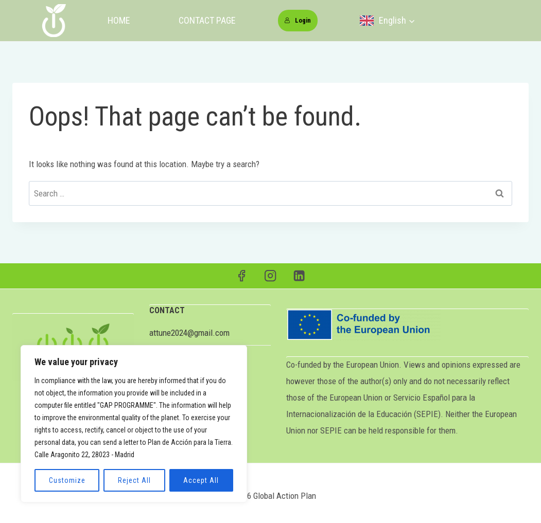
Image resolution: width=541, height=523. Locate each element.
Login (297, 20)
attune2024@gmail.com (189, 333)
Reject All (134, 480)
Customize (67, 480)
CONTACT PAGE (207, 20)
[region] (134, 423)
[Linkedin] (299, 275)
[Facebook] (241, 275)
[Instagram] (270, 275)
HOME (119, 20)
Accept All (201, 480)
